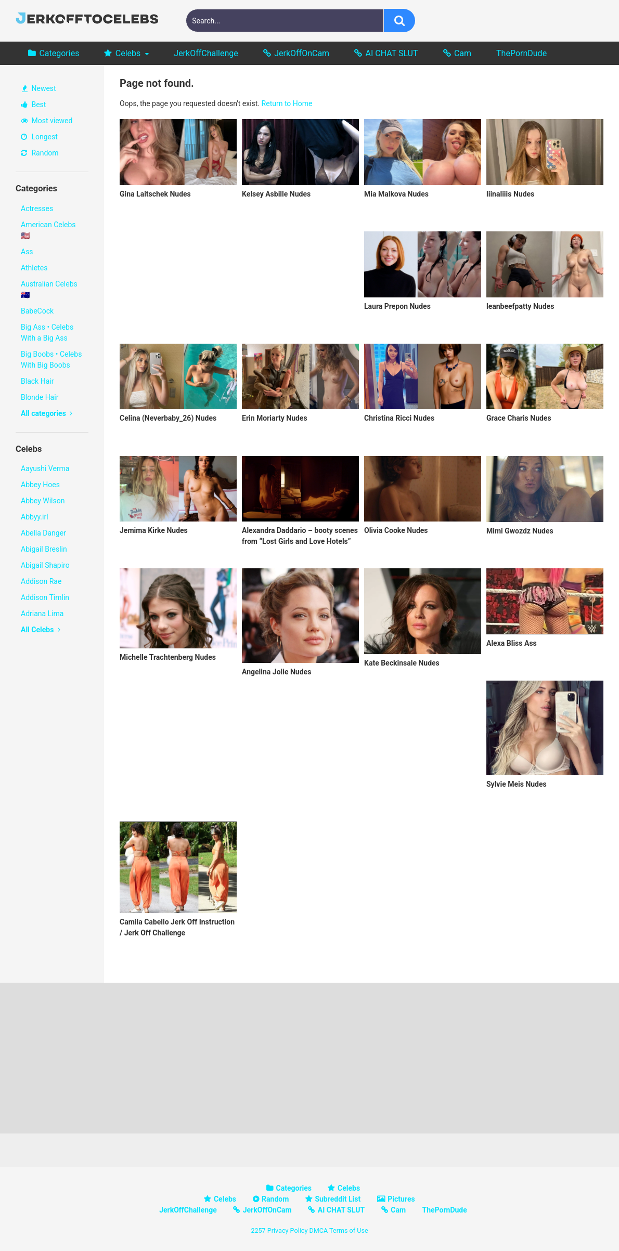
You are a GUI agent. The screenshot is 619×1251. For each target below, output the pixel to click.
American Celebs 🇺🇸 (48, 230)
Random (40, 153)
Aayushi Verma (45, 468)
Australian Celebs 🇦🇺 (49, 289)
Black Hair (37, 381)
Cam (462, 53)
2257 (258, 1230)
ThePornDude (521, 53)
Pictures (401, 1199)
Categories (59, 53)
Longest (39, 137)
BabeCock (37, 311)
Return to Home (287, 103)
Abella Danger (43, 533)
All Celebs (40, 630)
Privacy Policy (287, 1230)
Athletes (34, 268)
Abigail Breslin (44, 549)
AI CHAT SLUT (392, 53)
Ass (27, 251)
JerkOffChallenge (206, 53)
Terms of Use (348, 1230)
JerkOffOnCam (301, 53)
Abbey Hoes (40, 484)
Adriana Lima (42, 613)
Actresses (37, 208)
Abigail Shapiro (45, 565)
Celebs (128, 53)
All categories (46, 413)
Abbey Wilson (43, 501)
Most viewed (46, 120)
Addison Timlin (45, 597)
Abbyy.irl (34, 517)
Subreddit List (337, 1199)
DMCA (318, 1230)
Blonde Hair (39, 397)
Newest (39, 88)
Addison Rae (41, 581)
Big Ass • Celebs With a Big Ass (47, 332)
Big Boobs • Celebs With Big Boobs (51, 359)
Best (33, 104)
